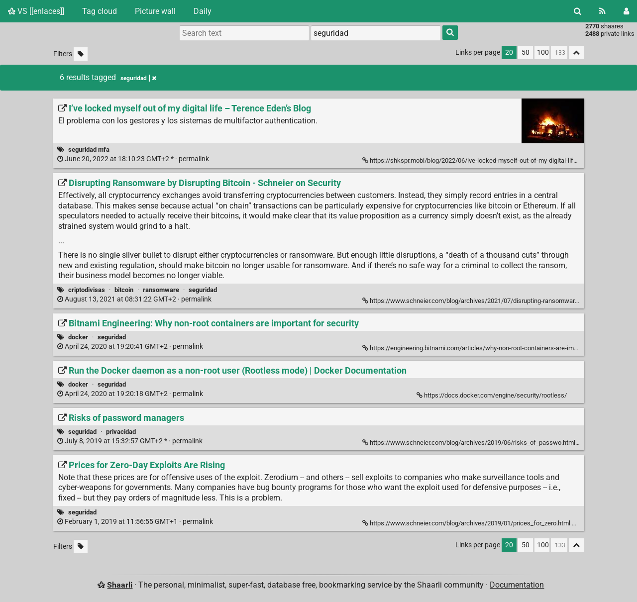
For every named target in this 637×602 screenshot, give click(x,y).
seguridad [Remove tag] (138, 78)
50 (526, 52)
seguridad (203, 290)
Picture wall (155, 11)
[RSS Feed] (602, 11)
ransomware (161, 290)
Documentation (517, 585)
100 (543, 52)
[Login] (626, 11)
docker (78, 337)
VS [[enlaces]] (36, 11)
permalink (134, 159)
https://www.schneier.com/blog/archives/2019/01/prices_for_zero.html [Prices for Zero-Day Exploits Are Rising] (467, 523)
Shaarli (119, 585)
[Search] (577, 11)
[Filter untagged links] (81, 54)
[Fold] (577, 522)
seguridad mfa (88, 149)
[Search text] (244, 32)
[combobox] (375, 32)
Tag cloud (99, 11)
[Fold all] (576, 52)
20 (509, 52)
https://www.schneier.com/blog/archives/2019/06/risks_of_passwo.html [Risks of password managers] (469, 442)
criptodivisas (86, 290)
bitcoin (123, 290)
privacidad (121, 431)
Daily (203, 11)
